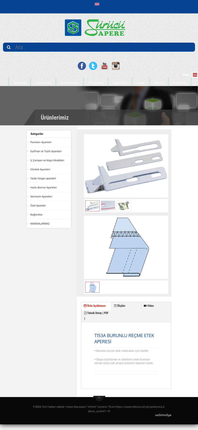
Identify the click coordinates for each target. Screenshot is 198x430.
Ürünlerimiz (95, 82)
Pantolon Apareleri (41, 142)
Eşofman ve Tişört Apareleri (46, 151)
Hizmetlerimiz (70, 82)
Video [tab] (149, 307)
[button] (98, 4)
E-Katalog (179, 82)
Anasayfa (19, 82)
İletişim (159, 82)
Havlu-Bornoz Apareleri (44, 187)
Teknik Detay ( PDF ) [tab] (125, 319)
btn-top (99, 404)
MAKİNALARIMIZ (40, 223)
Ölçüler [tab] (120, 307)
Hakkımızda (43, 82)
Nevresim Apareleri (41, 196)
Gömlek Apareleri (40, 169)
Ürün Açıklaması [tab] (91, 310)
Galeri (141, 82)
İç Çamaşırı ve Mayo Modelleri (47, 160)
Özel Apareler (38, 205)
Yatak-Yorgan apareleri (43, 178)
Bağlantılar (36, 214)
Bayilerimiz (120, 82)
